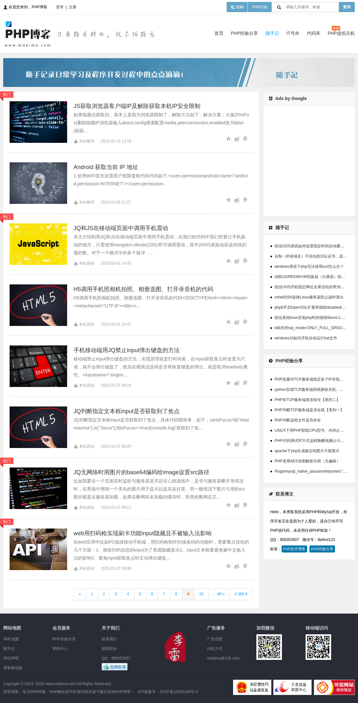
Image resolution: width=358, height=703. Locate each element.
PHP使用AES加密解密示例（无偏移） (307, 461)
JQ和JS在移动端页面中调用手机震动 (121, 228)
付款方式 (214, 648)
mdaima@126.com (223, 658)
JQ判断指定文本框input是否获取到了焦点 (127, 411)
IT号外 (292, 33)
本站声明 (11, 658)
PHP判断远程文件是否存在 (298, 420)
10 (201, 594)
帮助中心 (60, 648)
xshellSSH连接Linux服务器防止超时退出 (309, 297)
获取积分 (109, 648)
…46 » (219, 594)
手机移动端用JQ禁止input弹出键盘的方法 (127, 350)
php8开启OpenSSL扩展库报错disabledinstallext (315, 307)
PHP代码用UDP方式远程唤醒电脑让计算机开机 (315, 440)
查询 (347, 7)
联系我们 (109, 639)
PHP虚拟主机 (341, 33)
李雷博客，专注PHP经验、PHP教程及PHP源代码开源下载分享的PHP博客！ (69, 692)
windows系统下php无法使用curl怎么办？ (309, 266)
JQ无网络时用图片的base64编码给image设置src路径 (141, 472)
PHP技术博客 (294, 549)
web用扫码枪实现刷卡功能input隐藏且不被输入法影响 (143, 533)
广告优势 (214, 639)
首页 (218, 33)
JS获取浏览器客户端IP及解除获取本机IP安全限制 (137, 106)
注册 (72, 7)
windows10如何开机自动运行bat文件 (306, 338)
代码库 (313, 33)
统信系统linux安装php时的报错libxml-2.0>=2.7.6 (316, 317)
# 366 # (241, 594)
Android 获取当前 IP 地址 (106, 167)
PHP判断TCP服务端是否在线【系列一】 (309, 410)
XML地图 (11, 639)
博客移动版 (12, 668)
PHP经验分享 (244, 33)
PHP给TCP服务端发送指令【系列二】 (307, 400)
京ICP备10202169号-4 (179, 692)
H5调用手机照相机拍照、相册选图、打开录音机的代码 (143, 289)
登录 (60, 7)
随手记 (272, 33)
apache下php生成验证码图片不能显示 (307, 451)
